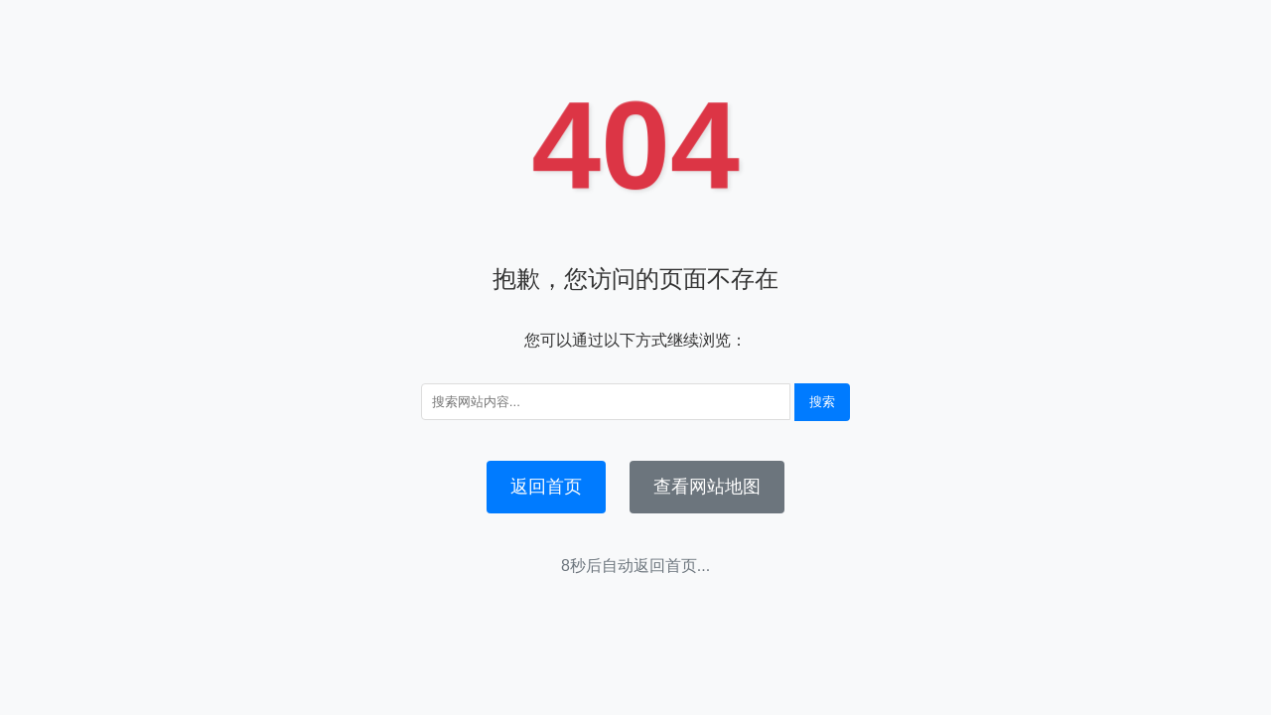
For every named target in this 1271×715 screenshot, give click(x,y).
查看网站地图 (707, 487)
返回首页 (546, 487)
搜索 (822, 401)
